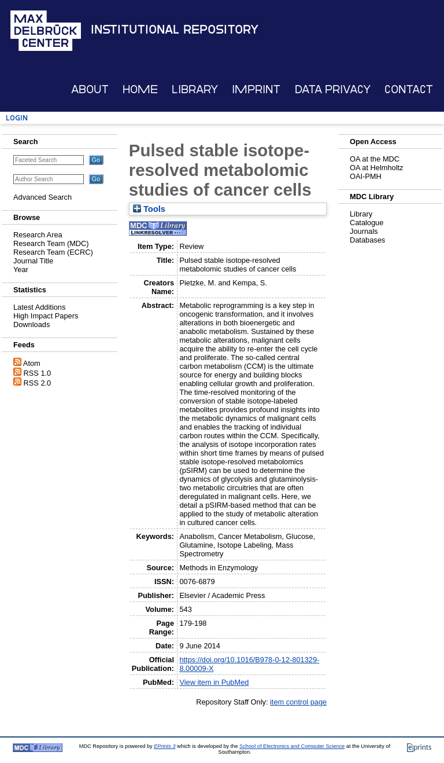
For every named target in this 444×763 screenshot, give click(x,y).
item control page (298, 702)
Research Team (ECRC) (53, 252)
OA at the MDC (374, 159)
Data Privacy (333, 89)
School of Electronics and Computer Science (292, 746)
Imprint (256, 89)
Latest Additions (39, 307)
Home (140, 89)
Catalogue (366, 222)
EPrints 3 (164, 746)
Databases (367, 240)
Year (20, 269)
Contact (408, 89)
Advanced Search (42, 197)
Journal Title (33, 260)
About (90, 89)
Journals (364, 231)
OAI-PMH (366, 176)
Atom (31, 363)
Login (17, 118)
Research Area (37, 234)
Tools (149, 209)
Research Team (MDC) (51, 243)
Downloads (31, 324)
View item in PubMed (214, 682)
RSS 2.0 (37, 383)
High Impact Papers (45, 315)
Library (195, 89)
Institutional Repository (174, 29)
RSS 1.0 (37, 373)
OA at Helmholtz (376, 167)
